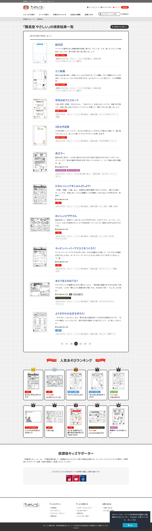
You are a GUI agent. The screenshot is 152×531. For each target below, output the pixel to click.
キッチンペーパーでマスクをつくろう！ (75, 248)
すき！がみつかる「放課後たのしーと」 (33, 7)
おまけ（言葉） (73, 392)
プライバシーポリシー (58, 513)
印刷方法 (80, 513)
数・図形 (114, 392)
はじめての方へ (106, 7)
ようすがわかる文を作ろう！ (70, 313)
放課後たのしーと (28, 19)
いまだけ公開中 (76, 294)
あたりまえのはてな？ (66, 281)
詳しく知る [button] (132, 520)
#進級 (57, 117)
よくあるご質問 (108, 510)
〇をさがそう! (115, 397)
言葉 (58, 330)
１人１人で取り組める (85, 59)
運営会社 (54, 516)
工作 (58, 233)
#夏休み (78, 61)
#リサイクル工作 (61, 239)
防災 (58, 203)
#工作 (57, 271)
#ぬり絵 (111, 236)
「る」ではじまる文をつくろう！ (97, 395)
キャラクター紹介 (83, 516)
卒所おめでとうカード (67, 100)
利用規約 (54, 508)
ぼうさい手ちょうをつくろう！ (33, 395)
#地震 (114, 269)
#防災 (115, 206)
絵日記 (59, 44)
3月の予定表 (62, 127)
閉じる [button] (130, 525)
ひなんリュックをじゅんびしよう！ (73, 186)
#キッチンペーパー (105, 269)
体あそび (114, 428)
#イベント (113, 174)
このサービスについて (84, 508)
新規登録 (124, 7)
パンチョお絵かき (31, 428)
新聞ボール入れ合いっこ (118, 431)
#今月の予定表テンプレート (108, 141)
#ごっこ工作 (103, 236)
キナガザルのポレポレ (63, 298)
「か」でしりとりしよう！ (75, 394)
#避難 (110, 206)
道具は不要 (93, 301)
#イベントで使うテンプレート (65, 61)
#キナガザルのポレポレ (106, 301)
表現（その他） (61, 55)
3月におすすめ (60, 114)
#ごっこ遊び (103, 206)
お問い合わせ (107, 508)
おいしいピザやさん (66, 216)
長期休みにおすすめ (62, 59)
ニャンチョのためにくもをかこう (32, 431)
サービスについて (93, 7)
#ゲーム (58, 176)
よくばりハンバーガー (54, 397)
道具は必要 (97, 59)
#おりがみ (105, 174)
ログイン (116, 7)
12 (81, 343)
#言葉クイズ (111, 334)
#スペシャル (59, 304)
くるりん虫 (50, 430)
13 (85, 343)
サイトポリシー (56, 510)
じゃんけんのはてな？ (96, 433)
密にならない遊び (73, 170)
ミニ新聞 (60, 71)
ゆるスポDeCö (60, 170)
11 (76, 343)
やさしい (73, 59)
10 (71, 343)
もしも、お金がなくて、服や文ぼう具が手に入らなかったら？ (75, 432)
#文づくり (102, 334)
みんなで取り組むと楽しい (83, 174)
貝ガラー (60, 153)
